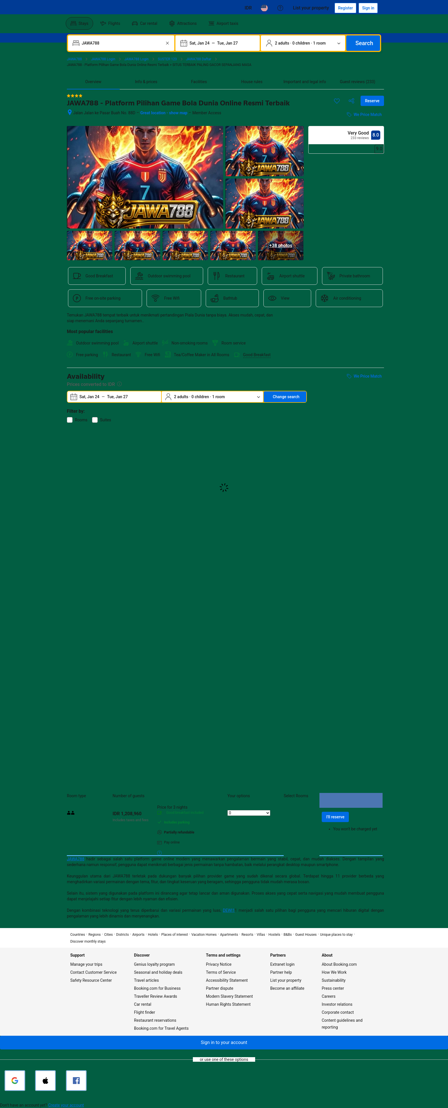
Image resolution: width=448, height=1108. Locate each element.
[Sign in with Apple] (45, 1080)
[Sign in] (368, 8)
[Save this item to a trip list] (337, 101)
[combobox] (121, 43)
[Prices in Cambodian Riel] (248, 8)
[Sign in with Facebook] (76, 1080)
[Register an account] (345, 8)
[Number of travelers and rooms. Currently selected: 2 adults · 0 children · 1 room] (303, 43)
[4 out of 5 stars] (74, 95)
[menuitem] (79, 23)
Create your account (66, 1105)
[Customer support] (280, 8)
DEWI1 (229, 910)
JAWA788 (75, 859)
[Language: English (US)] (264, 8)
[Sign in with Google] (15, 1080)
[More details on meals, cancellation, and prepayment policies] (159, 852)
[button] (224, 1042)
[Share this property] (351, 101)
